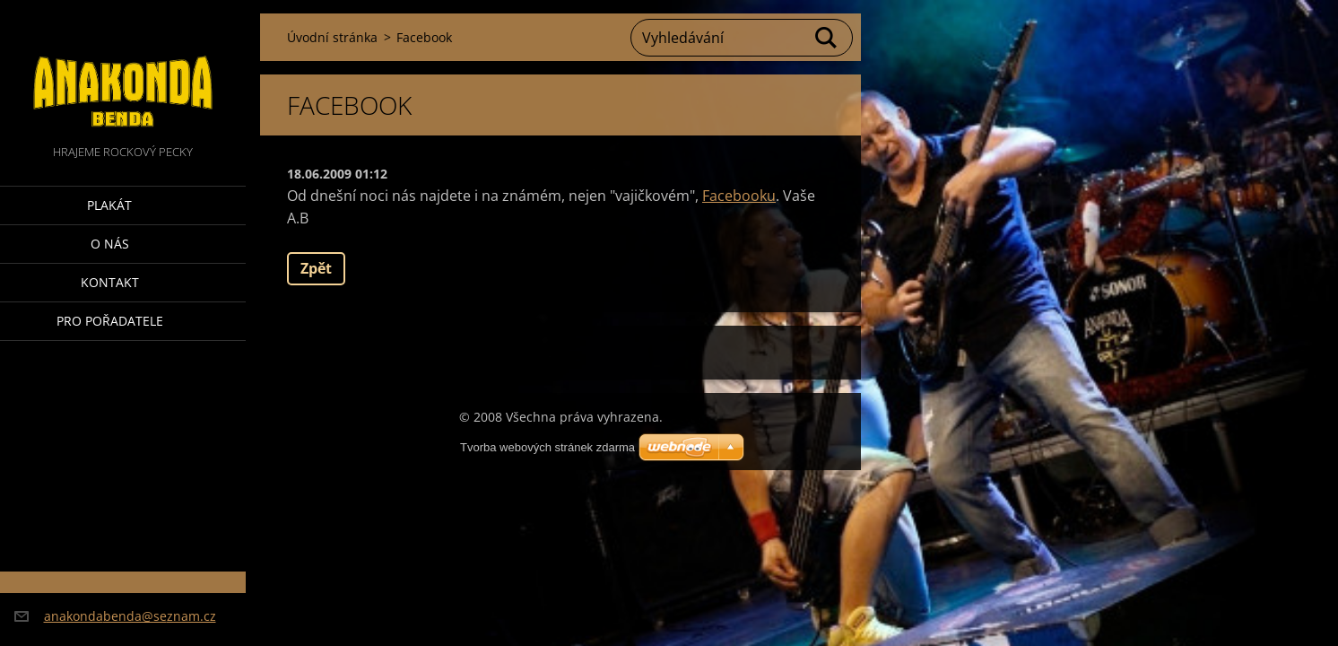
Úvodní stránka (332, 37)
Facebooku (739, 195)
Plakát (109, 205)
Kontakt (110, 282)
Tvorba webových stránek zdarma (547, 447)
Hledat (826, 37)
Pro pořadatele (109, 320)
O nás (110, 243)
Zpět (316, 268)
